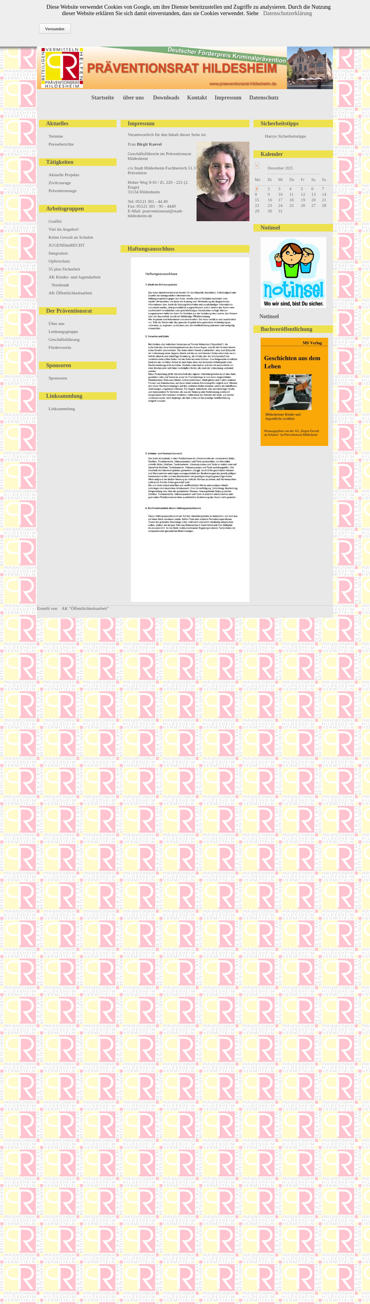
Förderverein (60, 347)
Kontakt (197, 98)
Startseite (103, 98)
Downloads (166, 98)
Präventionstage (62, 190)
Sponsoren (58, 378)
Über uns (56, 323)
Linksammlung (62, 408)
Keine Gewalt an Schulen (71, 237)
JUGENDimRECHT (66, 245)
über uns (133, 98)
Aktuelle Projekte (64, 174)
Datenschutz (264, 98)
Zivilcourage (60, 182)
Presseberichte (61, 144)
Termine (56, 136)
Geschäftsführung (64, 339)
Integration (58, 253)
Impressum (228, 98)
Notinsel (269, 316)
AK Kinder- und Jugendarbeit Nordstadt (75, 280)
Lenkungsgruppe (63, 331)
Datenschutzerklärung (287, 13)
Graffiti (55, 221)
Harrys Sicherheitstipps (285, 136)
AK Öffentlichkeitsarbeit (70, 292)
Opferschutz (59, 261)
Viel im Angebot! (64, 229)
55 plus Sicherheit (64, 269)
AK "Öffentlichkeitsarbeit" (85, 608)
